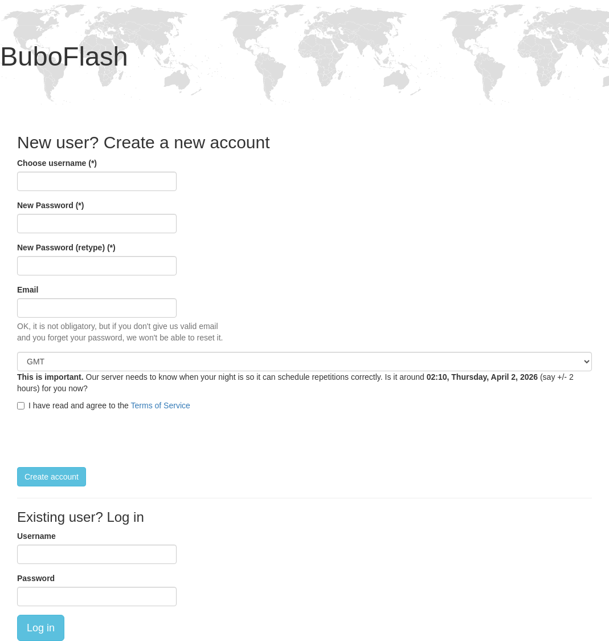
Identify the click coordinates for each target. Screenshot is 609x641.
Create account (51, 476)
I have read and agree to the (103, 405)
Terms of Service (160, 405)
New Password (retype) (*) (66, 247)
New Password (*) (50, 205)
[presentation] (103, 439)
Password (36, 578)
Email (27, 289)
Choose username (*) (57, 163)
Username (36, 536)
